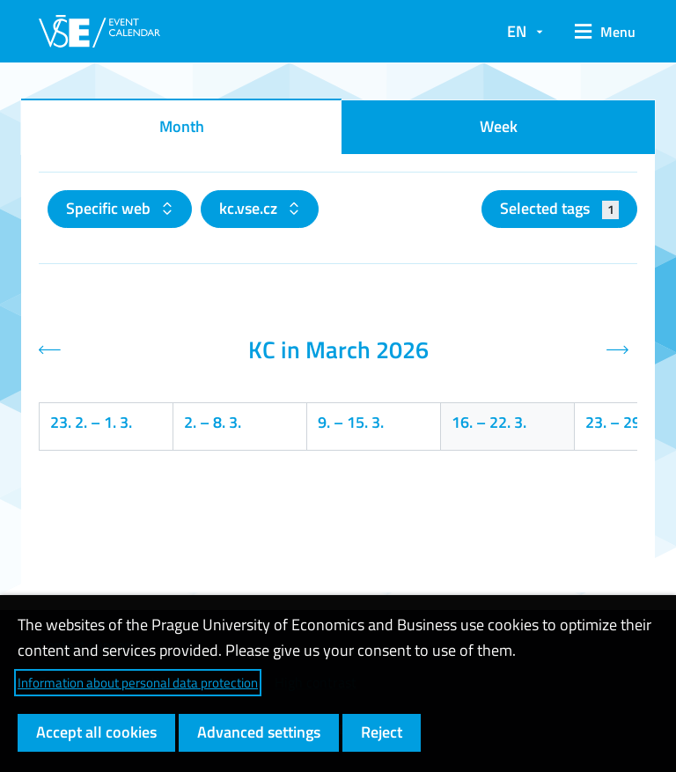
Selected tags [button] (559, 208)
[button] (599, 31)
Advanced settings (258, 732)
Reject (381, 732)
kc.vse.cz (250, 208)
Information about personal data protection (138, 683)
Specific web (110, 208)
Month (181, 126)
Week (499, 126)
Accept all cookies (96, 732)
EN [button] (516, 31)
